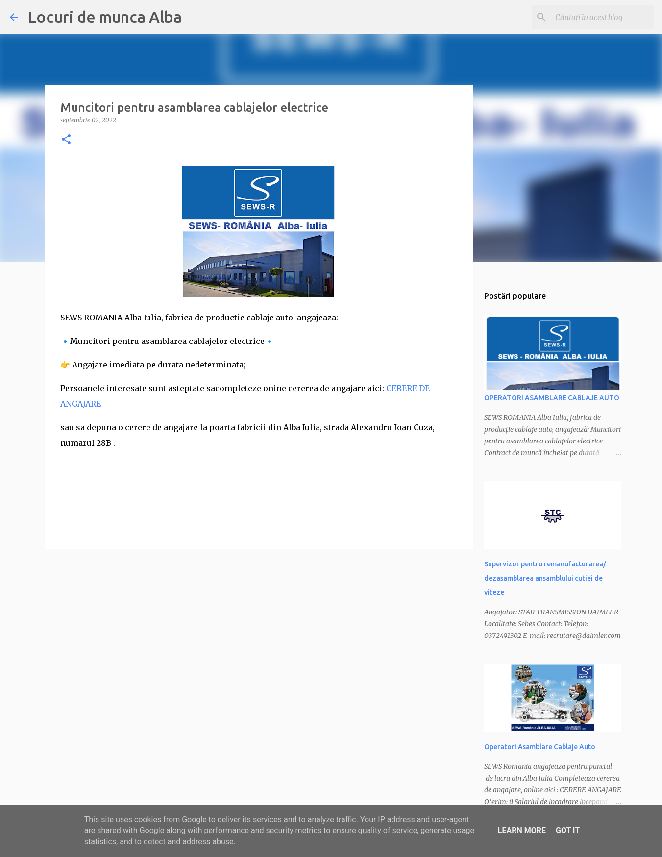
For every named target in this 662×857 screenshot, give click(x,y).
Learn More (522, 830)
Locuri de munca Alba (104, 16)
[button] (66, 140)
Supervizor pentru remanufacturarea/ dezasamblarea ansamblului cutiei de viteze (545, 578)
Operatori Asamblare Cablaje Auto (539, 747)
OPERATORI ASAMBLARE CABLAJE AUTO (551, 398)
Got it (568, 830)
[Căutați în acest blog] (602, 17)
